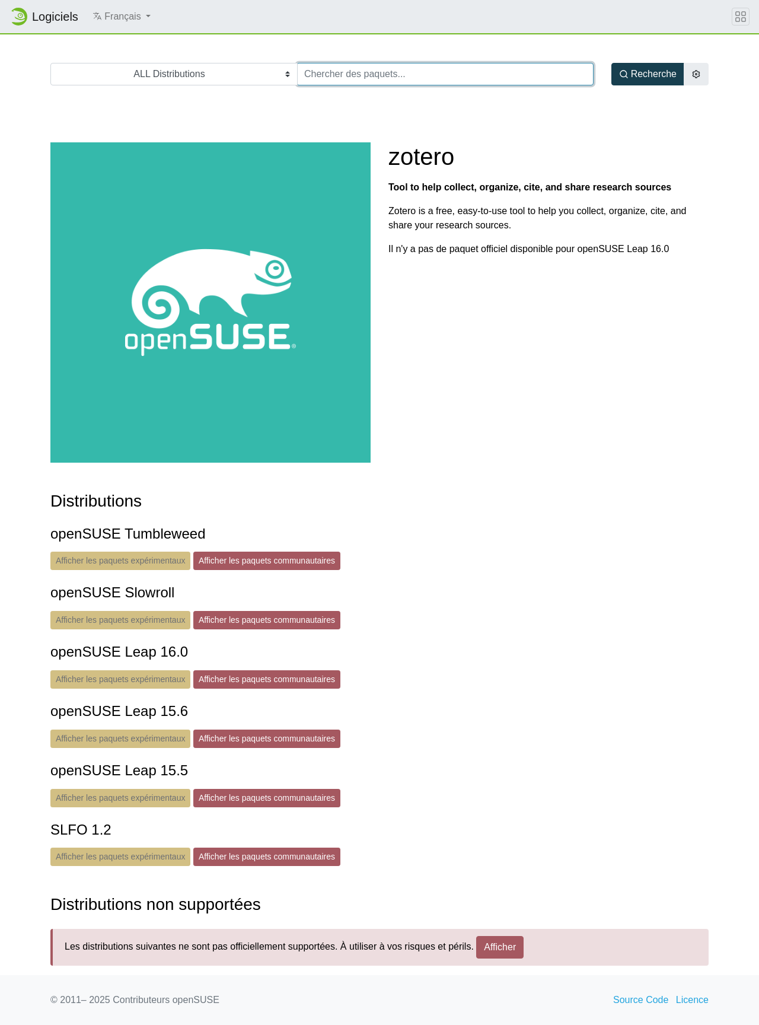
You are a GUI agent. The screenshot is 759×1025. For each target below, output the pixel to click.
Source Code (640, 1000)
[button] (121, 16)
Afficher (500, 947)
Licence (692, 1000)
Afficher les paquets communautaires (267, 560)
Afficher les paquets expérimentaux (120, 560)
